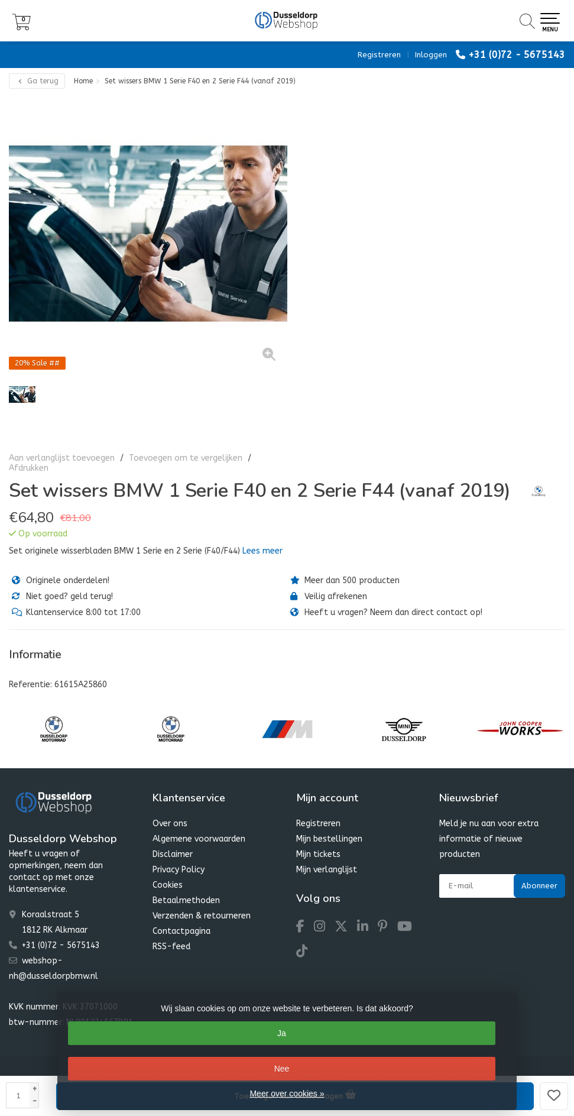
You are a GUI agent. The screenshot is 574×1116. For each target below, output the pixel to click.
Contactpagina (181, 931)
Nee (282, 1068)
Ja (281, 1033)
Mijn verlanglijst (326, 870)
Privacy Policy (179, 870)
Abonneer (539, 885)
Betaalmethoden (186, 900)
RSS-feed (171, 947)
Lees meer (262, 551)
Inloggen (431, 54)
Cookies (168, 885)
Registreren (379, 54)
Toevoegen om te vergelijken (185, 458)
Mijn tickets (318, 854)
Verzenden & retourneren (202, 916)
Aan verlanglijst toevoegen (62, 458)
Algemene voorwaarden (199, 839)
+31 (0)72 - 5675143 (516, 54)
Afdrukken (28, 468)
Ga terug (37, 81)
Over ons (170, 824)
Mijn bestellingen (329, 839)
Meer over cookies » (286, 1093)
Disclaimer (173, 854)
